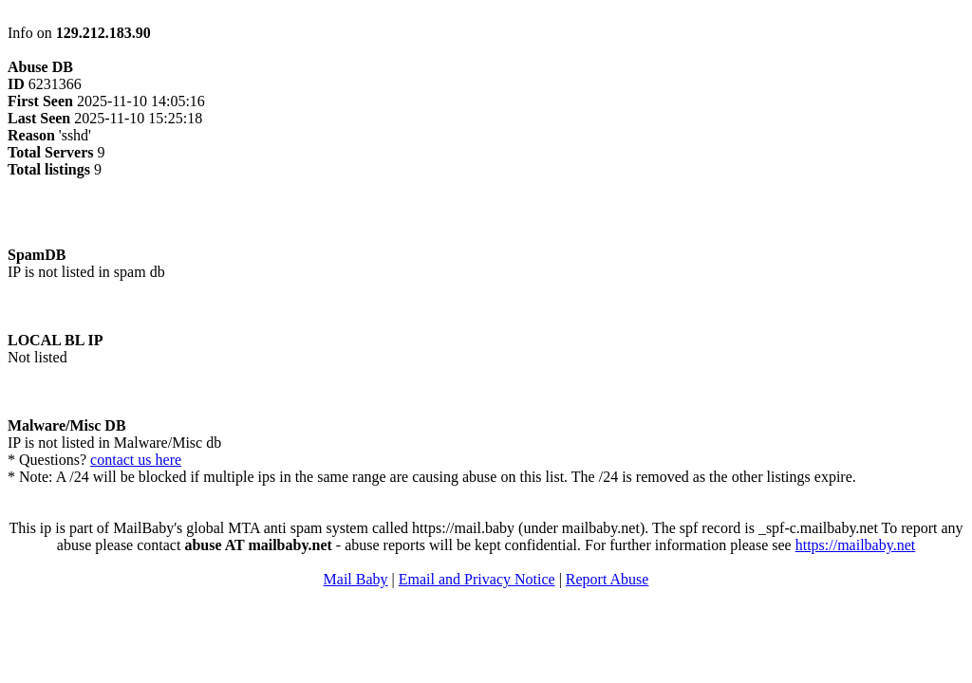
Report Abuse (607, 579)
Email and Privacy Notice (477, 579)
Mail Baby (356, 579)
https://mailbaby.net (855, 545)
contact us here (135, 460)
